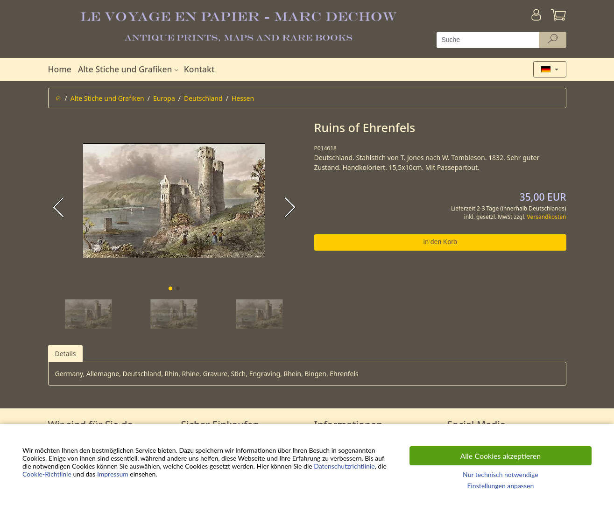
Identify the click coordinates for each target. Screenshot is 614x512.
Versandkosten (546, 217)
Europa (164, 98)
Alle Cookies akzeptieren (500, 455)
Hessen (243, 98)
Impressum (112, 474)
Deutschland (203, 98)
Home (59, 69)
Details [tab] (65, 353)
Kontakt (199, 69)
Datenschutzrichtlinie (344, 466)
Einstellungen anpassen (500, 486)
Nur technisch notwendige (500, 474)
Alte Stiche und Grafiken (129, 69)
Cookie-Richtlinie (46, 474)
